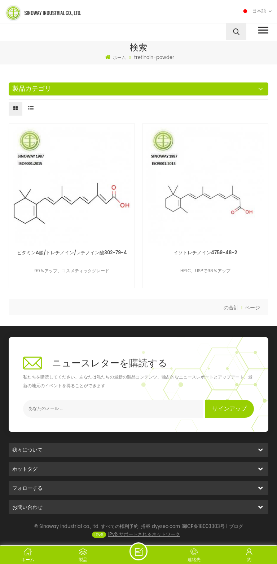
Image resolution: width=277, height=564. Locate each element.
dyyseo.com (166, 531)
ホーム (115, 57)
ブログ (236, 531)
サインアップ (229, 408)
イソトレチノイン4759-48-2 (205, 253)
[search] (236, 31)
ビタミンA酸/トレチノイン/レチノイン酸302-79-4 (72, 253)
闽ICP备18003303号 (203, 531)
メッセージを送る (138, 551)
